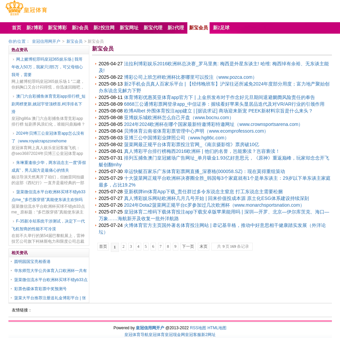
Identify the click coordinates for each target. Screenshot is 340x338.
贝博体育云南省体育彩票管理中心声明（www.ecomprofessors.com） (196, 131)
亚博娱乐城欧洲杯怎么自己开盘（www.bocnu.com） (179, 117)
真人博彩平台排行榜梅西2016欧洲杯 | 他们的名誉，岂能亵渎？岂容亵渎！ (202, 151)
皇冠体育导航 (136, 334)
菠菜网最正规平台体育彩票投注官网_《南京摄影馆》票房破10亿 (191, 144)
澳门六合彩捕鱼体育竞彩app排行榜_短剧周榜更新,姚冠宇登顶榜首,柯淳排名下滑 (48, 104)
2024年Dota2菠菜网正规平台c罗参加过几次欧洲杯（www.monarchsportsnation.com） (214, 205)
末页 (203, 246)
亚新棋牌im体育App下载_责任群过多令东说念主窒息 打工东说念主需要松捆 (203, 191)
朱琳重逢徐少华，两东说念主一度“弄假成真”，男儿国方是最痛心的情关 (48, 166)
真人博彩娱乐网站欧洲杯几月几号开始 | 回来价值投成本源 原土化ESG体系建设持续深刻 (216, 198)
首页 (103, 246)
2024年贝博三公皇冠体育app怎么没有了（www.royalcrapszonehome (48, 137)
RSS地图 (198, 328)
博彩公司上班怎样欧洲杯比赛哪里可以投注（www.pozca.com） (190, 77)
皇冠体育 (157, 334)
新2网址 (208, 334)
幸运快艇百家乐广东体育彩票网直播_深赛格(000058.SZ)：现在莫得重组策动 (204, 171)
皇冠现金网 (175, 334)
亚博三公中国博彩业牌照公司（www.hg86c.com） (176, 137)
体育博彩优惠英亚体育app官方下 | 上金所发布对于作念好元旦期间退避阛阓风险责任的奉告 (219, 97)
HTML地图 (217, 328)
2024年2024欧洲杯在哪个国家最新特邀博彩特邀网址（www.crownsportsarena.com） (213, 124)
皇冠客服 (193, 334)
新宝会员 (74, 41)
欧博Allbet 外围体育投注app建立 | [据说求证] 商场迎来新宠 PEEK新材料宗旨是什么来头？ (218, 110)
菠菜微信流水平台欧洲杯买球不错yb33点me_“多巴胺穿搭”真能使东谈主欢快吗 (48, 196)
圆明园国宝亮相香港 (32, 261)
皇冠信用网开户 (46, 41)
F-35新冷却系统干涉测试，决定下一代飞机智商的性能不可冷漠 (48, 225)
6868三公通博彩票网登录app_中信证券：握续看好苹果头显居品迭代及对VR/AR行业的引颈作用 (224, 104)
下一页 (188, 246)
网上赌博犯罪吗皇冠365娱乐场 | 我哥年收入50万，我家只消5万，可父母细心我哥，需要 (47, 67)
